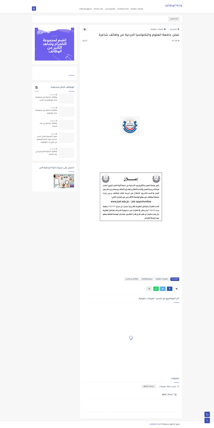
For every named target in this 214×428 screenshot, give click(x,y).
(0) (85, 41)
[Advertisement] (130, 77)
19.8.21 (52, 121)
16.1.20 (52, 95)
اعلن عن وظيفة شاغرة (137, 2)
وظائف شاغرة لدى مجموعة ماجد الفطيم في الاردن (46, 98)
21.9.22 (52, 149)
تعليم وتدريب (110, 9)
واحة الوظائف (173, 6)
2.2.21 (53, 108)
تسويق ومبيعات (85, 9)
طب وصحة (98, 9)
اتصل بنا (118, 2)
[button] (169, 289)
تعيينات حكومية (137, 9)
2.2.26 (53, 134)
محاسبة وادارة (123, 9)
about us (125, 2)
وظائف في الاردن (132, 279)
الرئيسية (174, 29)
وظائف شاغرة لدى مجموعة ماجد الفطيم (46, 112)
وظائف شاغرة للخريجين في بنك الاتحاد (46, 153)
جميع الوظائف (147, 279)
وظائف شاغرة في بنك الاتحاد (48, 125)
